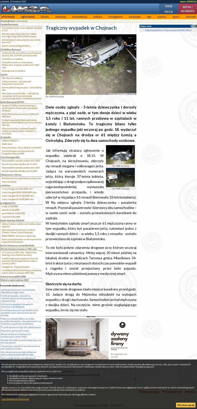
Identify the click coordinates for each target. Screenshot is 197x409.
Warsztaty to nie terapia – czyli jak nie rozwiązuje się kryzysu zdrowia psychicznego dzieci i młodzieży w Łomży (22, 96)
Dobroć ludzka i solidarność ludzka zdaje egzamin (21, 225)
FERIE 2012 (7, 144)
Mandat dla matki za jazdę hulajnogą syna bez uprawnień (21, 341)
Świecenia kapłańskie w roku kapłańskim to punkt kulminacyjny (22, 240)
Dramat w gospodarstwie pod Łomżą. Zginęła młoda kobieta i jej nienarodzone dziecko (22, 122)
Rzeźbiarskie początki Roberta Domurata (21, 178)
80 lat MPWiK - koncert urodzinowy (19, 236)
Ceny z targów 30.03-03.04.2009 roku (19, 192)
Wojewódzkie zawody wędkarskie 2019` (21, 167)
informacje (8, 16)
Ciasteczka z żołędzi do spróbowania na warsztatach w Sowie (20, 347)
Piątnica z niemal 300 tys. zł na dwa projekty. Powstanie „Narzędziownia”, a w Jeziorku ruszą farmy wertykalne (21, 321)
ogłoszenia (28, 16)
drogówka (6, 137)
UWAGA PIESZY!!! (10, 140)
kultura (97, 16)
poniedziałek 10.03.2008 (13, 213)
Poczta (168, 12)
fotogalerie (116, 16)
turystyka (135, 16)
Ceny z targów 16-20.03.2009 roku (18, 199)
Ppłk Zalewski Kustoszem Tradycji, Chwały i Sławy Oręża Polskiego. (18, 231)
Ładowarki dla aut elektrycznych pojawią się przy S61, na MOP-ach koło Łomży (22, 54)
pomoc (162, 16)
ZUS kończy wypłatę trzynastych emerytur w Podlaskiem (17, 305)
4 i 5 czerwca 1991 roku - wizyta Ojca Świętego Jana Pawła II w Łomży (19, 253)
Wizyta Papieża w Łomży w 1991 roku (19, 249)
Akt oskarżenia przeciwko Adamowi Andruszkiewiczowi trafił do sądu (18, 353)
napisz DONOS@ (188, 1)
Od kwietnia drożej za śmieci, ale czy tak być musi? (21, 41)
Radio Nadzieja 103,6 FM (12, 220)
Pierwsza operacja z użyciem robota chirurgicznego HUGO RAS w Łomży (19, 35)
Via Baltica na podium (12, 59)
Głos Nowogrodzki (10, 157)
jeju (149, 16)
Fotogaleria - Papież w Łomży (15, 267)
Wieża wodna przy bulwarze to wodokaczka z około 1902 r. (16, 335)
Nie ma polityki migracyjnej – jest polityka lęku (22, 88)
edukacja (60, 16)
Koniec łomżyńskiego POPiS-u (16, 46)
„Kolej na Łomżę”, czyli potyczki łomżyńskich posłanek (16, 82)
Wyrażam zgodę (185, 405)
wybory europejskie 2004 (13, 276)
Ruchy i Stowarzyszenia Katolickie (17, 245)
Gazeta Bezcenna (9, 24)
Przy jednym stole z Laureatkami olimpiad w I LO (22, 29)
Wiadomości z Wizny (11, 174)
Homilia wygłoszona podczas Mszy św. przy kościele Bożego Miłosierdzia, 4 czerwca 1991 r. (20, 261)
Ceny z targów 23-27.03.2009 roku (18, 195)
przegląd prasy (8, 203)
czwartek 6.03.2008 (11, 216)
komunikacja (79, 16)
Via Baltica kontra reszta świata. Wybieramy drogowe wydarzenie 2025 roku (20, 65)
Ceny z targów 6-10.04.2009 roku (17, 189)
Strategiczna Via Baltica (13, 71)
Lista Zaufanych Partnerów (15, 399)
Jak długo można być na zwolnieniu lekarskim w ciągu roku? (18, 291)
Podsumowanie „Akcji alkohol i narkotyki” (22, 147)
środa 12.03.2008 (10, 206)
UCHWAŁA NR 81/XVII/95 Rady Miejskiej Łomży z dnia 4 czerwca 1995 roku (21, 271)
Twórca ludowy (9, 181)
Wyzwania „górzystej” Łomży (15, 330)
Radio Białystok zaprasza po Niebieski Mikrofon (20, 115)
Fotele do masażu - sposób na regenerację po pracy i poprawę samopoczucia (17, 298)
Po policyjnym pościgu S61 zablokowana (21, 327)
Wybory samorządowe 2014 (14, 280)
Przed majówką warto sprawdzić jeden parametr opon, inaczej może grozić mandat (20, 312)
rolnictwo (5, 185)
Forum (168, 6)
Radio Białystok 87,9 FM (12, 102)
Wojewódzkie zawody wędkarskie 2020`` (21, 160)
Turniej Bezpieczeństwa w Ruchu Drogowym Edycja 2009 (18, 152)
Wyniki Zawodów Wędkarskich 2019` (20, 164)
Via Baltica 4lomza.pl (11, 49)
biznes (45, 16)
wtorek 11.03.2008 (10, 210)
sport (176, 16)
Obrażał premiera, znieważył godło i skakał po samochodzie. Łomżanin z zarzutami (19, 131)
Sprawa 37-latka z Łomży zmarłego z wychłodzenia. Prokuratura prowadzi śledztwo (20, 108)
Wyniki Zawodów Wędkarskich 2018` (20, 171)
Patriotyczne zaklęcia (12, 78)
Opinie (4, 74)
